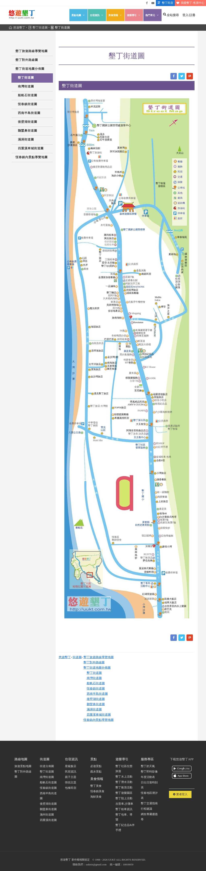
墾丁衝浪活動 (123, 787)
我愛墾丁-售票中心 (189, 3)
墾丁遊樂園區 (123, 792)
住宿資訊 (97, 15)
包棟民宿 (70, 787)
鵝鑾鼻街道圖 (27, 130)
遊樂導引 (134, 15)
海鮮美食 (96, 796)
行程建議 (146, 808)
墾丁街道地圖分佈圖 (29, 68)
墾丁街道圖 (26, 77)
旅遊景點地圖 (22, 766)
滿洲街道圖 (26, 139)
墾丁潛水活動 (123, 782)
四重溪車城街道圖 (31, 148)
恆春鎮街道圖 (27, 104)
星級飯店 (70, 766)
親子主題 (70, 777)
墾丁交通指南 (149, 803)
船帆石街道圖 (27, 95)
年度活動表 (148, 777)
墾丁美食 (96, 785)
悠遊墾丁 (65, 657)
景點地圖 (78, 15)
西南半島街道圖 (29, 113)
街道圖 (77, 657)
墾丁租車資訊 (123, 809)
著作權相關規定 (80, 859)
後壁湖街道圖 (27, 121)
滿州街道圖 (47, 814)
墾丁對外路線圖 (26, 59)
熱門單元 (152, 15)
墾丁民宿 (164, 3)
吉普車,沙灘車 (124, 803)
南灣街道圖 (26, 86)
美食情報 (115, 15)
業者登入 (180, 794)
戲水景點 (96, 771)
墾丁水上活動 (123, 776)
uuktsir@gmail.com (96, 864)
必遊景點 (96, 766)
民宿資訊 (70, 771)
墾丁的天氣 (148, 766)
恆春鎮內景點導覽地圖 (31, 157)
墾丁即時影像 (149, 771)
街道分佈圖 (47, 766)
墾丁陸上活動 (123, 798)
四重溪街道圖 (48, 820)
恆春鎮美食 (97, 791)
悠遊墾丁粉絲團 (147, 3)
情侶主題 (70, 782)
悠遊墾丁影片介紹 (153, 3)
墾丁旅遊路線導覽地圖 (31, 51)
